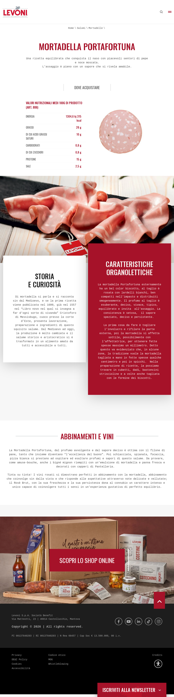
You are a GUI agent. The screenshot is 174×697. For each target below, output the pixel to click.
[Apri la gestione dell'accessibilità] (158, 666)
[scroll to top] (159, 602)
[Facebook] (116, 624)
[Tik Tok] (148, 624)
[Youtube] (126, 624)
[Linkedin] (137, 624)
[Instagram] (158, 624)
